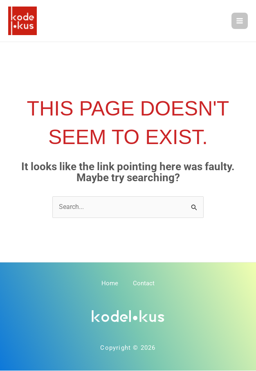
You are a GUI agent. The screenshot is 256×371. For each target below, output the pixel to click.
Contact (144, 284)
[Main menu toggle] (239, 21)
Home (109, 284)
